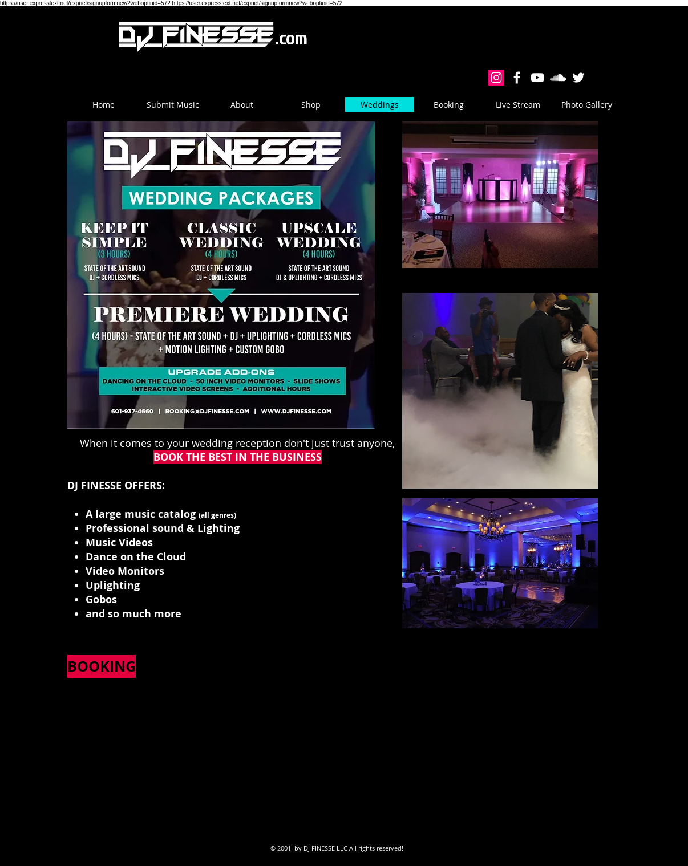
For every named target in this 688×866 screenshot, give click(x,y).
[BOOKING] (101, 666)
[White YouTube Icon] (537, 78)
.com (291, 37)
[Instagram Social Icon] (496, 78)
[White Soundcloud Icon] (558, 78)
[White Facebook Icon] (517, 78)
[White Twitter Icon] (578, 78)
